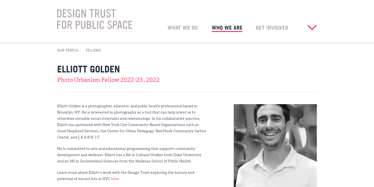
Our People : (69, 50)
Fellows (93, 50)
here (115, 178)
